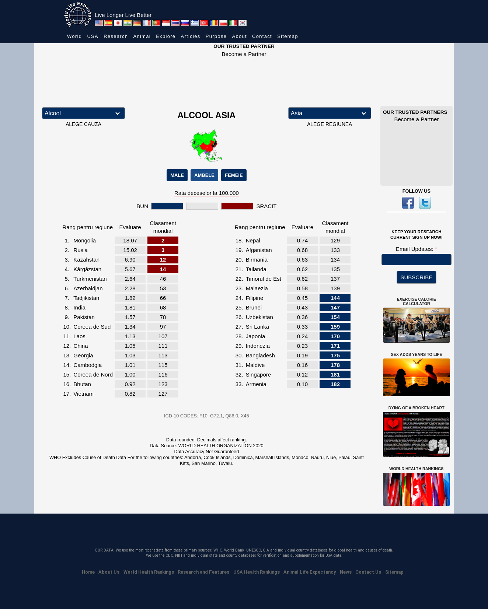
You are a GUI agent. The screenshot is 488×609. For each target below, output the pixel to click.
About (239, 36)
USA (92, 36)
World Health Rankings (148, 572)
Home (88, 572)
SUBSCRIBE (417, 277)
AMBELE (204, 175)
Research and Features (203, 572)
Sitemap (287, 36)
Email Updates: (415, 249)
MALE (177, 175)
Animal (142, 36)
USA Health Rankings (256, 572)
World (74, 36)
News (346, 572)
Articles (191, 36)
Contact (262, 36)
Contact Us (368, 572)
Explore (165, 36)
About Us (108, 572)
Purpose (216, 36)
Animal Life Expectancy (309, 572)
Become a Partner (244, 54)
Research (116, 36)
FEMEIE (234, 175)
